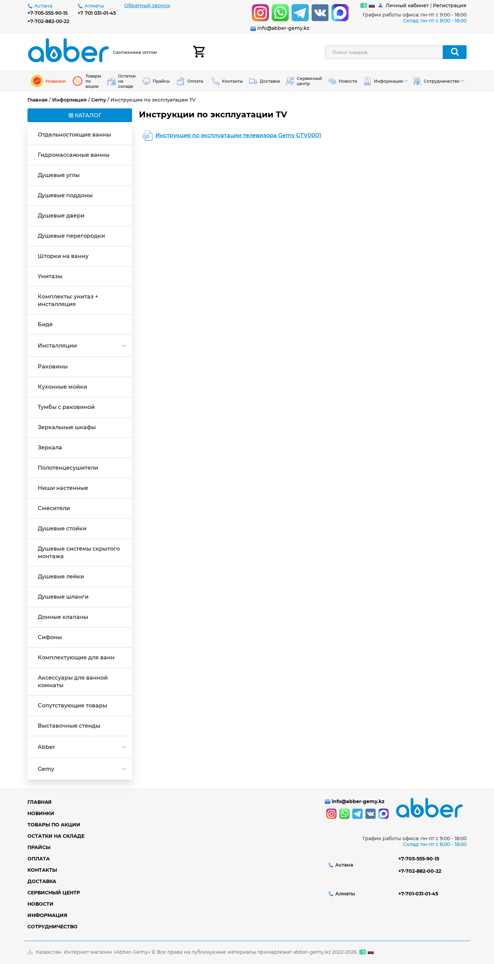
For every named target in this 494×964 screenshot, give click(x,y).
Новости (40, 904)
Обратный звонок (147, 5)
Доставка (41, 881)
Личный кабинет (407, 5)
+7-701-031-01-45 (418, 894)
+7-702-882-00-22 (48, 21)
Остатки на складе (55, 836)
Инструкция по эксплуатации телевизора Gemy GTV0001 (238, 135)
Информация (69, 100)
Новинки (40, 813)
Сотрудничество (52, 927)
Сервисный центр (53, 893)
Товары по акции (53, 825)
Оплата (38, 859)
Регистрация (450, 5)
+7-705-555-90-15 (47, 13)
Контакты (42, 870)
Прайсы (38, 847)
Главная (37, 100)
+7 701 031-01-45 (97, 13)
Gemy (98, 100)
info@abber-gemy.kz (283, 28)
